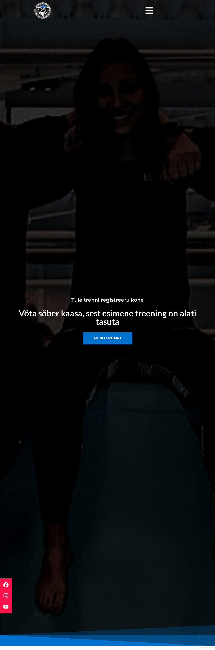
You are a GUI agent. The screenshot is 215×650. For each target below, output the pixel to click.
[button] (149, 10)
